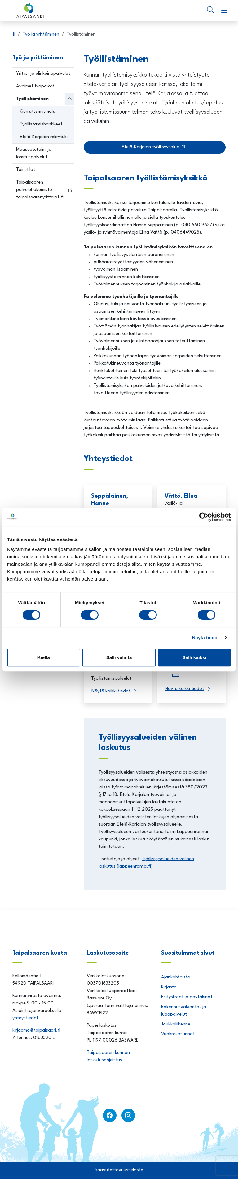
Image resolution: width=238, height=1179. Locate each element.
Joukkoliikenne (175, 1024)
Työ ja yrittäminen (41, 34)
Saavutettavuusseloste (119, 1170)
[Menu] (224, 10)
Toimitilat (25, 169)
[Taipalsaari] (30, 10)
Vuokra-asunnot (178, 1034)
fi (13, 34)
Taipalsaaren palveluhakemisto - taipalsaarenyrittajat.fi (40, 190)
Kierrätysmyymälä (37, 111)
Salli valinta (119, 657)
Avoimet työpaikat (35, 86)
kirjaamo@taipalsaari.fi (37, 1030)
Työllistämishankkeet (41, 124)
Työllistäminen (32, 99)
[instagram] (128, 1115)
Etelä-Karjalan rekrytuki (44, 137)
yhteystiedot (25, 1018)
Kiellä (43, 657)
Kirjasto (169, 987)
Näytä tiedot (205, 637)
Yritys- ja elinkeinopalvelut (43, 73)
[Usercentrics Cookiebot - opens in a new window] (204, 517)
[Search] (210, 10)
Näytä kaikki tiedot (110, 691)
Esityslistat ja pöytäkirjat (186, 997)
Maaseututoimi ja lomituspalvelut (33, 153)
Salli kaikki (194, 657)
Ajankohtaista (175, 977)
